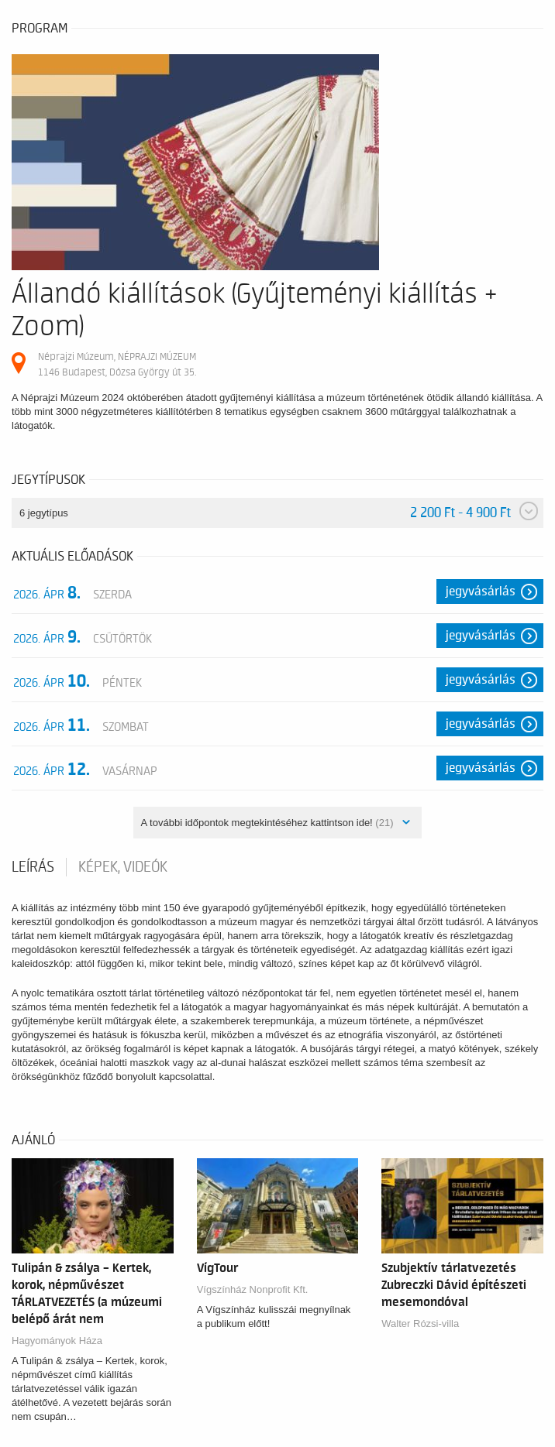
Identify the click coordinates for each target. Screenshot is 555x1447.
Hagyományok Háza (57, 1340)
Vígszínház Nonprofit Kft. (253, 1289)
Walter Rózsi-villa (420, 1323)
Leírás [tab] (33, 867)
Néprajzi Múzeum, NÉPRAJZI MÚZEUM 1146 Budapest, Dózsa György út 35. (117, 364)
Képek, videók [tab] (122, 867)
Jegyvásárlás (480, 591)
